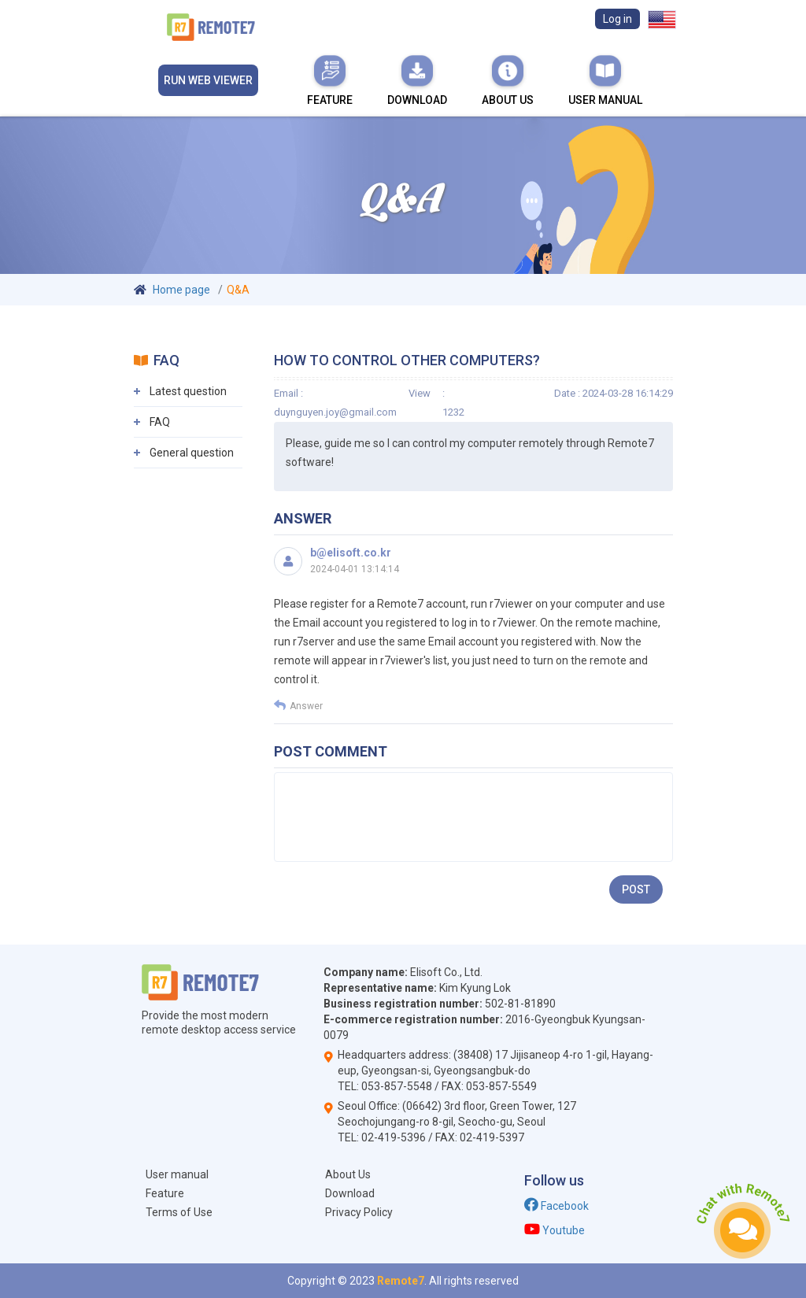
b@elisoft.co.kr (350, 552)
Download (417, 79)
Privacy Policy (359, 1212)
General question (192, 452)
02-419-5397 (492, 1137)
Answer (298, 705)
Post (636, 889)
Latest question (188, 391)
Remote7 (400, 1280)
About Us (508, 79)
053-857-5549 (501, 1086)
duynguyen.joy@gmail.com (335, 412)
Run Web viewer (208, 80)
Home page (181, 289)
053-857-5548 (396, 1086)
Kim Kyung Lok (475, 988)
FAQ (160, 422)
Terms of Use (179, 1212)
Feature (330, 79)
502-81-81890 (520, 1003)
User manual (605, 79)
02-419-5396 (393, 1137)
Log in (617, 19)
